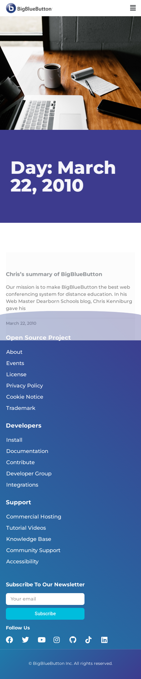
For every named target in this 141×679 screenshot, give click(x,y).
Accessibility (22, 561)
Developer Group (29, 473)
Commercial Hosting (33, 516)
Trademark (20, 408)
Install (14, 440)
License (16, 374)
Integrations (22, 485)
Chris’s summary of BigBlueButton (54, 298)
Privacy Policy (24, 385)
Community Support (33, 550)
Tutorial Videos (26, 528)
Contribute (20, 462)
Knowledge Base (28, 539)
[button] (133, 8)
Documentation (27, 451)
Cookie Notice (24, 397)
